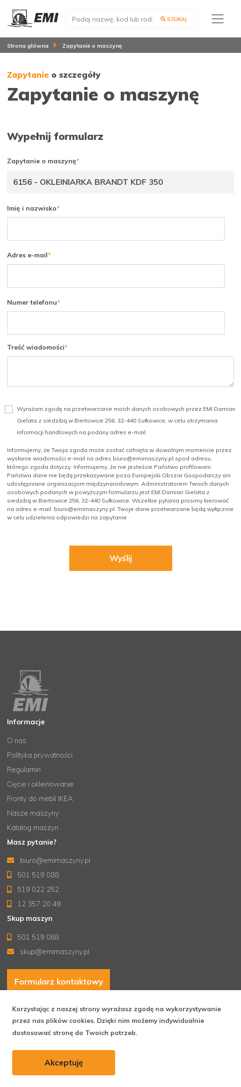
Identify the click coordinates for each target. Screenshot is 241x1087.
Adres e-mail (27, 255)
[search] (130, 18)
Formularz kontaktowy (59, 981)
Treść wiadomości (36, 347)
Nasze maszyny (33, 813)
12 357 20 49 (34, 903)
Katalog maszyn (32, 827)
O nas (16, 740)
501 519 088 (33, 874)
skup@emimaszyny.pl (48, 951)
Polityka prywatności (40, 755)
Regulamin (24, 769)
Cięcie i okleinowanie (40, 784)
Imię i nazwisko (32, 208)
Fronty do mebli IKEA (40, 798)
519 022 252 (33, 889)
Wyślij (121, 558)
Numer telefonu (32, 302)
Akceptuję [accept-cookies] (63, 1062)
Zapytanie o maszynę (41, 161)
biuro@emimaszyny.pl (48, 860)
